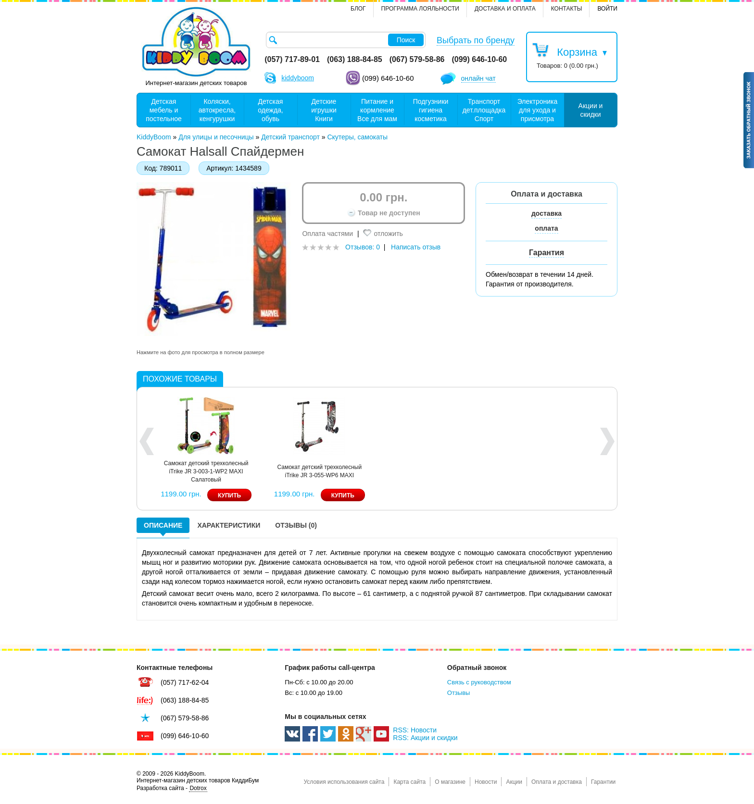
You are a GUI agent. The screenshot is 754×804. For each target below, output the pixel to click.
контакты (566, 8)
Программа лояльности (420, 8)
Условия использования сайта (343, 782)
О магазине (450, 782)
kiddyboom (297, 78)
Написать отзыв (415, 247)
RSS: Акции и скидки (425, 738)
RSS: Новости (415, 730)
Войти (607, 8)
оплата (546, 228)
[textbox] (346, 40)
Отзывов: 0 (362, 247)
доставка (546, 213)
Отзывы (458, 692)
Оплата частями (327, 233)
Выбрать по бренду (476, 40)
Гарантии (603, 782)
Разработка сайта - (172, 788)
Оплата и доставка (556, 782)
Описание (163, 525)
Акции (514, 782)
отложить (388, 233)
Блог (358, 8)
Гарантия (546, 252)
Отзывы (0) (296, 525)
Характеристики (228, 525)
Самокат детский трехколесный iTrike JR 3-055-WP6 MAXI (319, 471)
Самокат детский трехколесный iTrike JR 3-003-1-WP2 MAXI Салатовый (206, 471)
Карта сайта (409, 782)
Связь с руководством (479, 682)
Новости (486, 782)
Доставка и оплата (505, 8)
